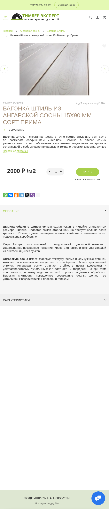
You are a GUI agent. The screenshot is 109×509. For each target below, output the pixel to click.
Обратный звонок (66, 5)
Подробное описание (15, 150)
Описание (54, 211)
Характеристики (54, 300)
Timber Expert (13, 103)
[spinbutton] (55, 171)
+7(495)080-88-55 (40, 4)
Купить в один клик (87, 179)
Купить (87, 172)
